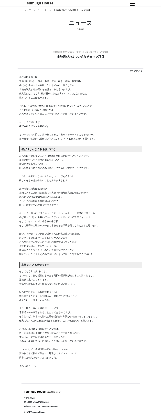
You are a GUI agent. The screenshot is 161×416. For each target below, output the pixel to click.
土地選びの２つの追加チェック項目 (71, 10)
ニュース (42, 10)
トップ (27, 10)
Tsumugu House (43, 391)
